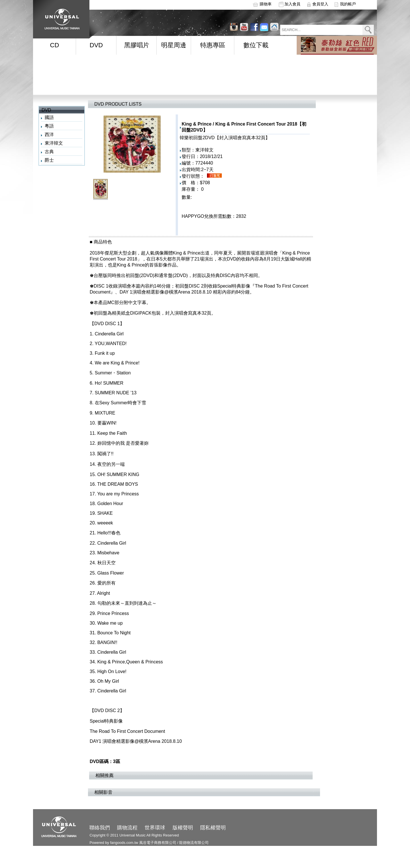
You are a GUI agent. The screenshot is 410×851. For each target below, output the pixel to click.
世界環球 (155, 828)
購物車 (266, 4)
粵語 (49, 126)
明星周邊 (173, 45)
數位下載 (255, 45)
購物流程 (127, 828)
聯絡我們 (99, 828)
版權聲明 (183, 828)
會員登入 (320, 4)
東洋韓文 (54, 143)
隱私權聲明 (213, 828)
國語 (49, 117)
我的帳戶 (348, 4)
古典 (49, 151)
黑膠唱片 (136, 45)
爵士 (49, 160)
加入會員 (292, 4)
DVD (96, 45)
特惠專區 (212, 45)
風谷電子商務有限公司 (157, 842)
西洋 (49, 134)
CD (54, 45)
